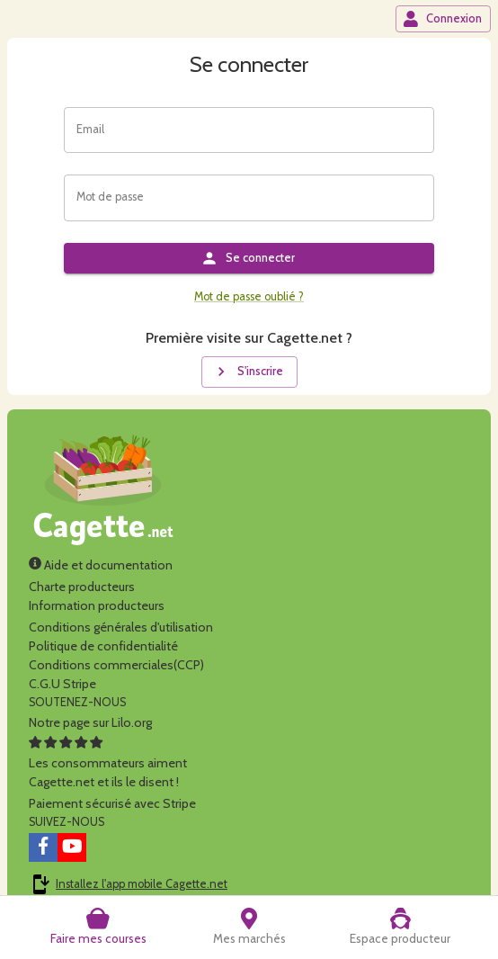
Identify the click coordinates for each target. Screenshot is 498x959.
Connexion (442, 19)
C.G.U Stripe (62, 684)
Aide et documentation (101, 565)
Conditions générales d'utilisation (121, 627)
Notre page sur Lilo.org (90, 722)
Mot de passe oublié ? (249, 296)
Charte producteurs (82, 586)
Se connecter (247, 258)
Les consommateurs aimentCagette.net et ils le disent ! (108, 763)
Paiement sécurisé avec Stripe (112, 803)
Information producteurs (97, 605)
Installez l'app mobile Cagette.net (141, 884)
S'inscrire (247, 372)
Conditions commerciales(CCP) (116, 665)
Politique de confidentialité (103, 646)
